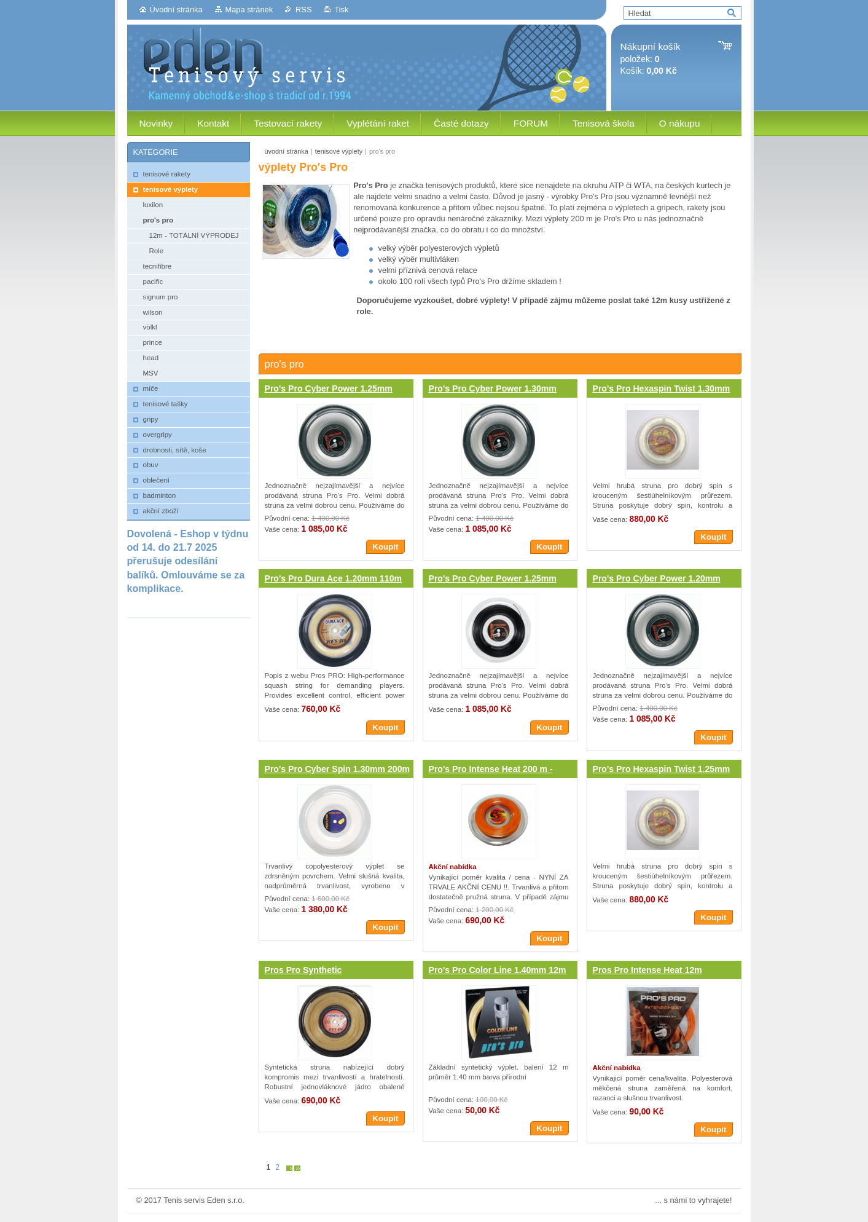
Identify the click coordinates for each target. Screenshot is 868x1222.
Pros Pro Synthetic (303, 970)
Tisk (341, 9)
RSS (303, 9)
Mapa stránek (249, 9)
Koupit (385, 546)
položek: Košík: (650, 59)
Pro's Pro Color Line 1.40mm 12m (497, 970)
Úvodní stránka (176, 9)
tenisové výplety (338, 151)
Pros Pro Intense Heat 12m (647, 970)
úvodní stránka (286, 151)
